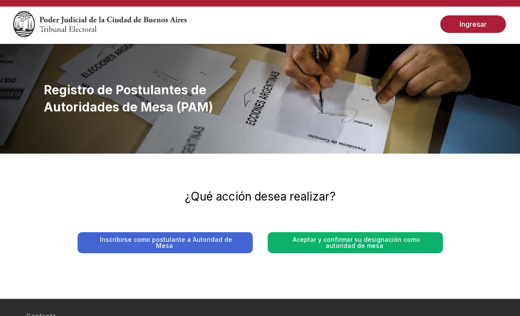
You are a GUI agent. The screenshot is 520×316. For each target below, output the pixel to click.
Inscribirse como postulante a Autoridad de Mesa (166, 242)
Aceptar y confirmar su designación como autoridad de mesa (355, 242)
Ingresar (473, 24)
